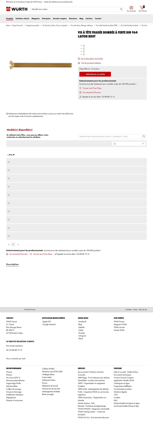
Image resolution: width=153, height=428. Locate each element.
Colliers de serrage (13, 389)
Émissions (73, 18)
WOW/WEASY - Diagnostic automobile (93, 409)
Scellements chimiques (14, 395)
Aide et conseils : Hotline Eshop (126, 372)
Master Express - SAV (86, 403)
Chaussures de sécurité (51, 389)
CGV (116, 395)
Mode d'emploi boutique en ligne (127, 403)
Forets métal (46, 377)
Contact (98, 18)
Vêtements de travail (50, 386)
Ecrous (44, 383)
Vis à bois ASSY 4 (13, 378)
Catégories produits (32, 25)
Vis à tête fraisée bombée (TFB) (106, 25)
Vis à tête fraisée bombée (129, 25)
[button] (131, 9)
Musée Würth (119, 330)
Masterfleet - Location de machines (91, 381)
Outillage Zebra (48, 375)
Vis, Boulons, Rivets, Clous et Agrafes (54, 25)
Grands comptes (60, 18)
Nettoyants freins (48, 380)
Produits (9, 18)
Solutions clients (22, 18)
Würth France (119, 322)
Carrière (89, 18)
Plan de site (143, 310)
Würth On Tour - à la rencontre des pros (93, 418)
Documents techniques (122, 375)
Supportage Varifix (13, 383)
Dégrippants (11, 398)
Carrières (129, 310)
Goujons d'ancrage (13, 392)
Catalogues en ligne (121, 383)
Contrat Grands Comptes (124, 378)
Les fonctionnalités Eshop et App (126, 406)
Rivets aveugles (48, 394)
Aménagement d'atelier (51, 392)
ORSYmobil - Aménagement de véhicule (93, 389)
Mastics (9, 375)
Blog (81, 18)
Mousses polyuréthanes (15, 381)
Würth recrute (119, 327)
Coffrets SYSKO (48, 369)
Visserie (9, 372)
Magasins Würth (120, 324)
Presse (135, 310)
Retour (8, 25)
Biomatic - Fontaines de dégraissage (92, 406)
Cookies (117, 398)
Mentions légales (120, 392)
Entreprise (46, 18)
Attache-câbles (12, 386)
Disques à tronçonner (14, 400)
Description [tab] (12, 264)
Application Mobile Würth (124, 381)
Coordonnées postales (122, 389)
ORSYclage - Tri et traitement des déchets (94, 378)
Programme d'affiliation (123, 386)
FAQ (115, 400)
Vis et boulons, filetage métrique (82, 25)
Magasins (36, 18)
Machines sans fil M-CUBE (52, 372)
